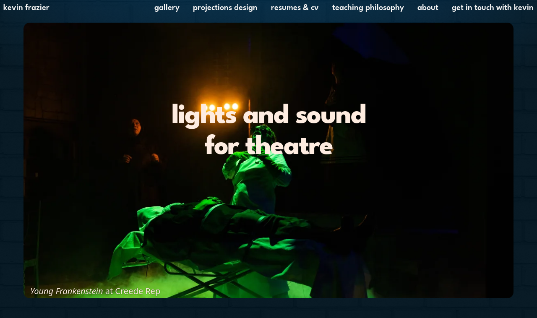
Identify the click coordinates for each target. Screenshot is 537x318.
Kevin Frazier (26, 8)
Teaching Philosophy (368, 8)
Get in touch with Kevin (493, 8)
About (427, 8)
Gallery (167, 8)
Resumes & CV (295, 8)
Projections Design (225, 8)
